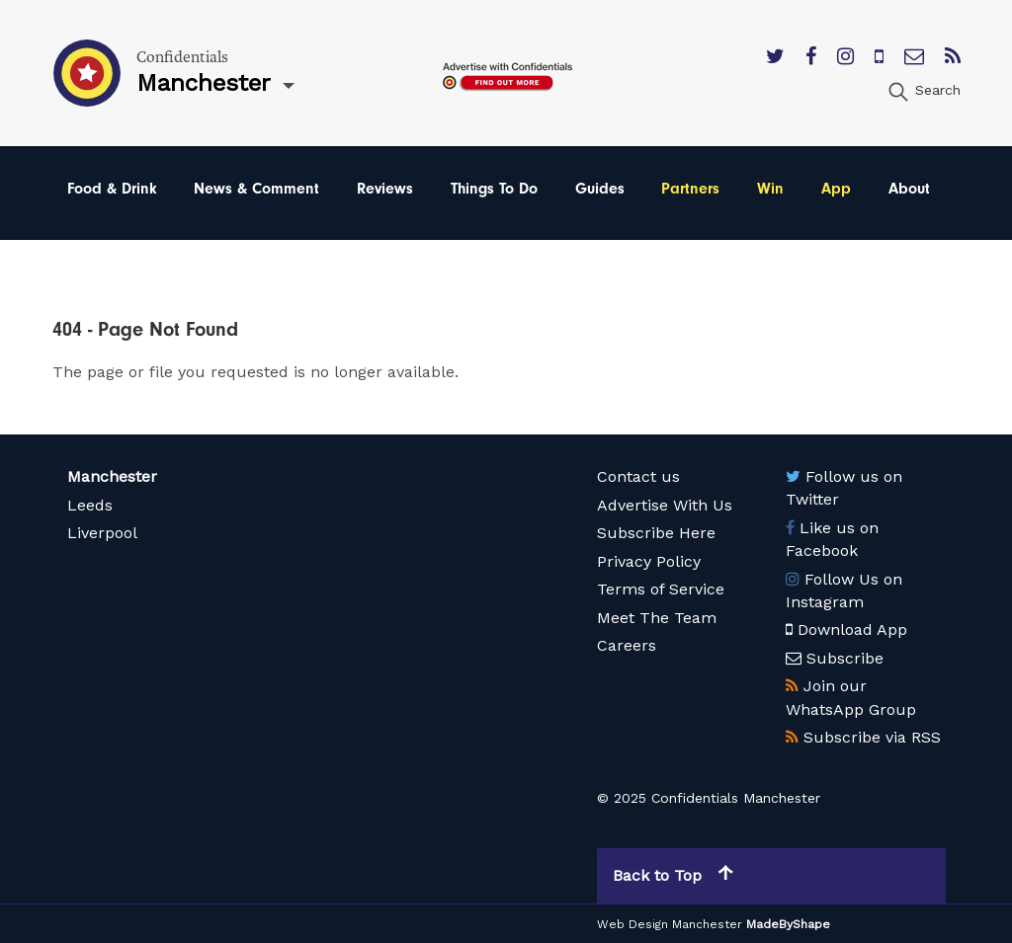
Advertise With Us (664, 505)
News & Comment (256, 188)
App (836, 188)
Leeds (90, 505)
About (909, 188)
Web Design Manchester (669, 924)
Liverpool (102, 532)
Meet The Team (657, 617)
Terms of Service (660, 589)
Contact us (638, 476)
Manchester (112, 476)
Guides (600, 188)
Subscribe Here (656, 532)
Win (770, 188)
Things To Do (494, 188)
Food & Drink (112, 188)
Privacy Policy (649, 561)
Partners (690, 188)
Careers (626, 645)
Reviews (385, 188)
